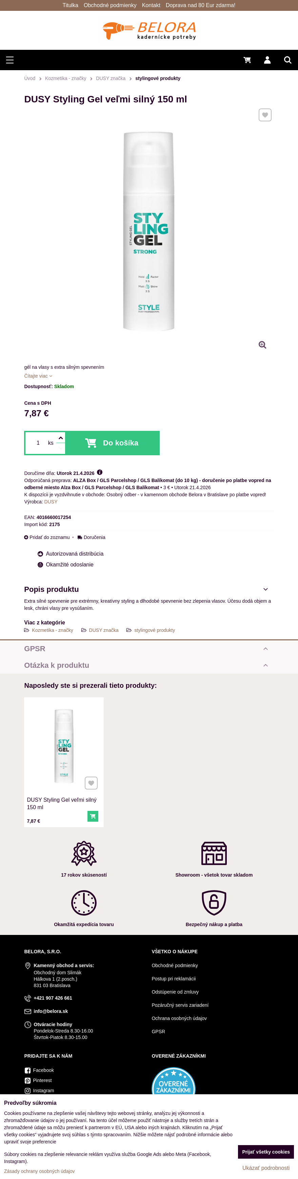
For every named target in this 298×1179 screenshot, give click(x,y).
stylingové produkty (154, 630)
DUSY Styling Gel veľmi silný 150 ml (61, 802)
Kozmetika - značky (52, 630)
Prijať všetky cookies (266, 1152)
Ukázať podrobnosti (266, 1168)
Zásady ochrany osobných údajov (39, 1171)
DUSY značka (104, 630)
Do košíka (120, 443)
